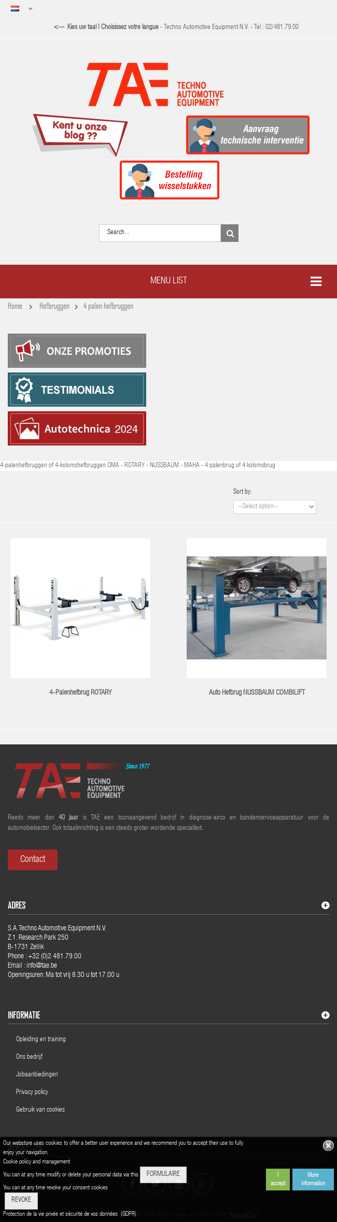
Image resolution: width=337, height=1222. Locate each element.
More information (313, 1179)
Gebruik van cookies (40, 1110)
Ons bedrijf (29, 1057)
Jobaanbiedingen (37, 1075)
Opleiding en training (41, 1040)
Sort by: (242, 492)
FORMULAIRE (163, 1174)
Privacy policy (33, 1092)
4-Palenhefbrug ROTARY (80, 693)
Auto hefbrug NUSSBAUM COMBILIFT (257, 693)
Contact (32, 860)
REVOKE (21, 1200)
